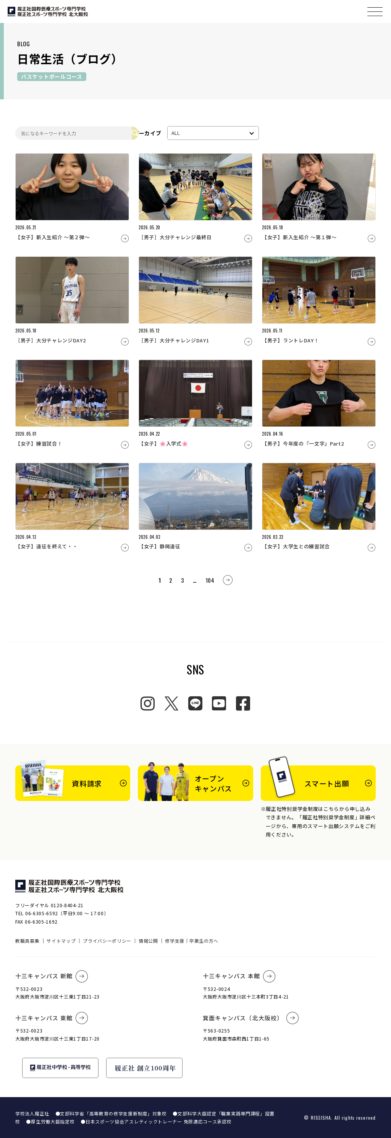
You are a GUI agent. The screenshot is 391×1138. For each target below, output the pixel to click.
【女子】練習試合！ (38, 443)
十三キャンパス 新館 (51, 976)
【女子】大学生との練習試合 (296, 546)
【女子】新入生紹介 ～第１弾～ (299, 237)
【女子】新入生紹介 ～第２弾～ (52, 237)
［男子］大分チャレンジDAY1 (174, 340)
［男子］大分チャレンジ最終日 (175, 237)
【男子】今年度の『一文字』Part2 (303, 443)
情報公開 (148, 940)
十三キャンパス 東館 (51, 1018)
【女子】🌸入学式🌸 (163, 443)
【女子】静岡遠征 (160, 546)
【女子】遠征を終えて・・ (46, 546)
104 (210, 580)
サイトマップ (61, 940)
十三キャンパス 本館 (239, 976)
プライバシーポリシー (107, 940)
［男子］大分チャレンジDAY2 (50, 340)
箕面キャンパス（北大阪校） (251, 1018)
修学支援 (174, 940)
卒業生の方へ (203, 940)
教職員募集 (27, 940)
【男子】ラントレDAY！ (290, 340)
